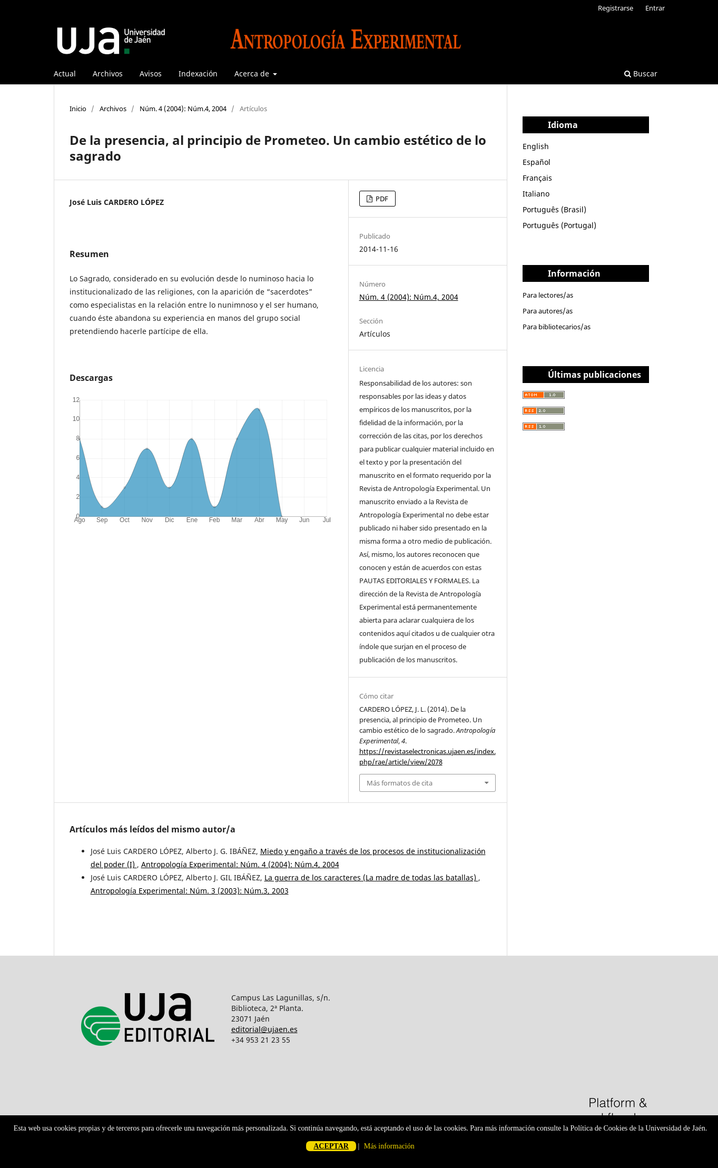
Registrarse (615, 8)
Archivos (108, 73)
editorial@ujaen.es (264, 1029)
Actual (65, 73)
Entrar (655, 8)
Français (537, 178)
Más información (389, 1146)
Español (536, 162)
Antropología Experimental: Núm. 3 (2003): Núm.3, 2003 (190, 891)
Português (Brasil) (554, 209)
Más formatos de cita (399, 783)
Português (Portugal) (559, 225)
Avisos (151, 73)
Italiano (536, 194)
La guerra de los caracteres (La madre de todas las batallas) (371, 877)
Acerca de (252, 73)
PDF (381, 198)
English (536, 146)
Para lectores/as (548, 295)
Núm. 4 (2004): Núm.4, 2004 (183, 108)
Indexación (198, 73)
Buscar (640, 73)
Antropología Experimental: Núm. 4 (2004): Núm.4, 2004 (240, 864)
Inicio (78, 108)
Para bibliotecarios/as (557, 326)
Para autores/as (548, 311)
